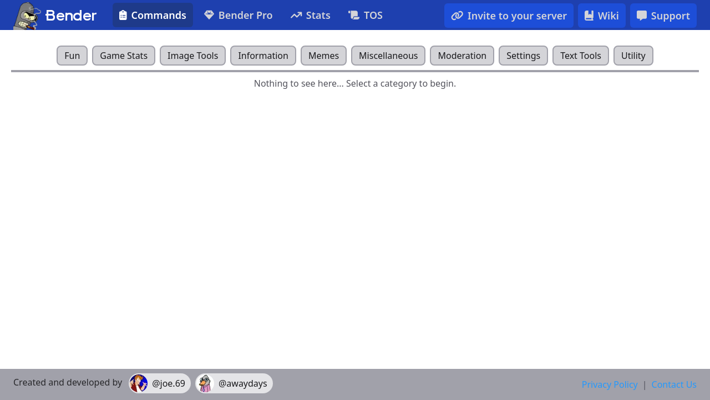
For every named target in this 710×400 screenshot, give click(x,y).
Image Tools (193, 55)
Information (263, 55)
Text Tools (580, 55)
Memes (323, 55)
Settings (523, 55)
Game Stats (124, 55)
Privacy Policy (610, 384)
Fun (72, 55)
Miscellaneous (388, 55)
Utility (633, 55)
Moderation (462, 55)
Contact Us (674, 384)
